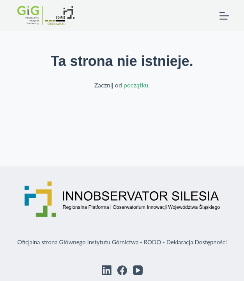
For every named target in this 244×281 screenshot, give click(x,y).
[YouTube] (138, 270)
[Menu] (224, 16)
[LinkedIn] (106, 270)
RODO (152, 241)
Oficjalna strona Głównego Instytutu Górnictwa (77, 241)
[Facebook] (122, 270)
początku (136, 85)
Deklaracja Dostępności (196, 241)
